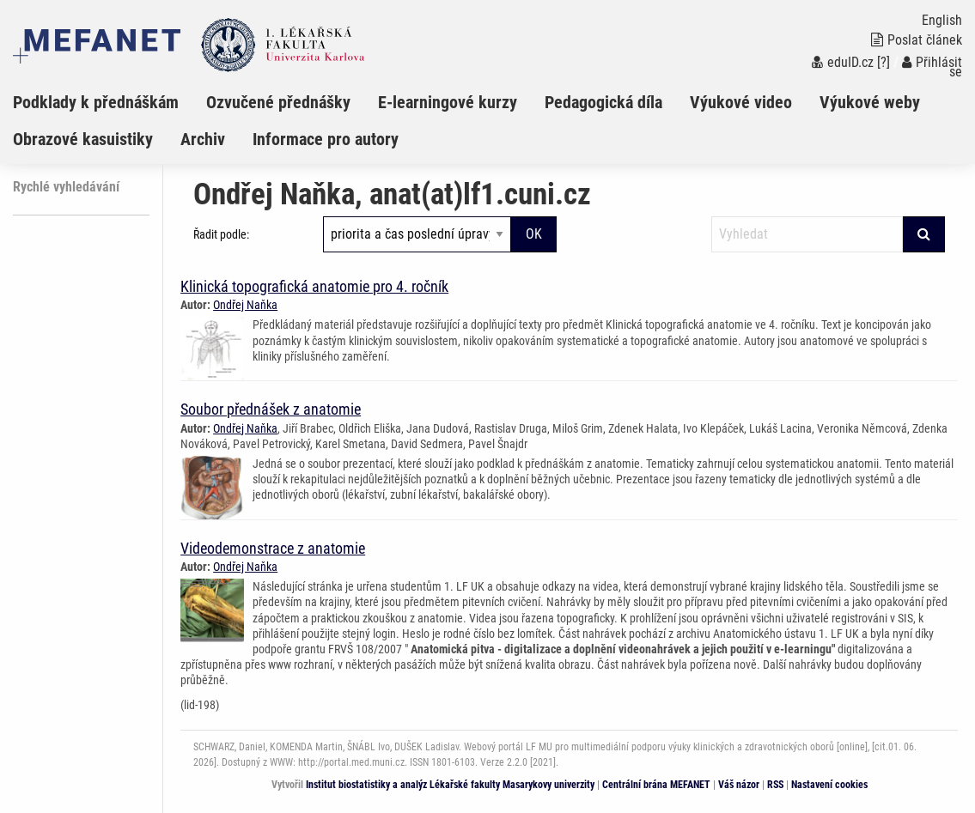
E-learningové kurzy (447, 102)
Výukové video (741, 102)
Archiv (202, 139)
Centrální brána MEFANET (656, 785)
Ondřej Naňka (245, 305)
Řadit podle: (221, 234)
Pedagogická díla (603, 102)
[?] (883, 62)
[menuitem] (109, 102)
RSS (775, 785)
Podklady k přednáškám (96, 102)
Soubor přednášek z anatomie (270, 409)
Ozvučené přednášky (278, 102)
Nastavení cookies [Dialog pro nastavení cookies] (829, 785)
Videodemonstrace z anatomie (272, 548)
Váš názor (738, 785)
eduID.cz (843, 62)
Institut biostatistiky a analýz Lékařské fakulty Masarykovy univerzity (450, 785)
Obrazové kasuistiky (83, 139)
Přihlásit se (932, 67)
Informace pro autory (326, 139)
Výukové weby (870, 102)
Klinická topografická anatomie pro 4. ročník (314, 286)
